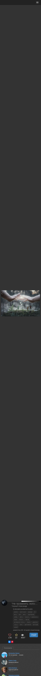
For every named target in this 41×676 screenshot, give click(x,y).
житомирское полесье (19, 622)
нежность (27, 617)
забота (21, 617)
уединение (35, 622)
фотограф (35, 624)
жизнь (21, 624)
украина (16, 611)
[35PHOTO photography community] (9, 2)
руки (20, 614)
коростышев (23, 611)
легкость (21, 619)
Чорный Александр (19, 606)
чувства (27, 619)
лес (35, 611)
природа (30, 611)
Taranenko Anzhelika (13, 675)
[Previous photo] (2, 293)
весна (15, 614)
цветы (24, 614)
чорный (16, 627)
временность (35, 617)
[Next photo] (39, 293)
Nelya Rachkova (12, 668)
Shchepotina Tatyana (13, 653)
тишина (28, 622)
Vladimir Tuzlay (12, 660)
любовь (16, 617)
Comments (8, 648)
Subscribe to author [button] (33, 635)
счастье (16, 624)
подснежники (31, 614)
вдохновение (28, 624)
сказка (15, 619)
